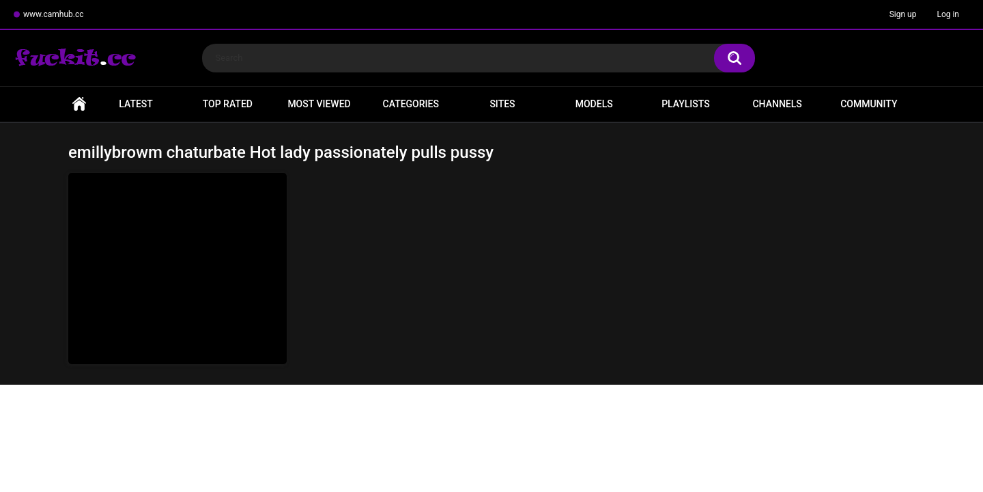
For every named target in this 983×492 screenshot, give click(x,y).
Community (868, 103)
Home (79, 104)
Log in (948, 14)
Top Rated (228, 103)
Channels (776, 103)
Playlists (685, 103)
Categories (411, 103)
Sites (502, 103)
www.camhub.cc (53, 14)
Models (594, 103)
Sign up (903, 14)
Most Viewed (318, 103)
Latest (136, 103)
